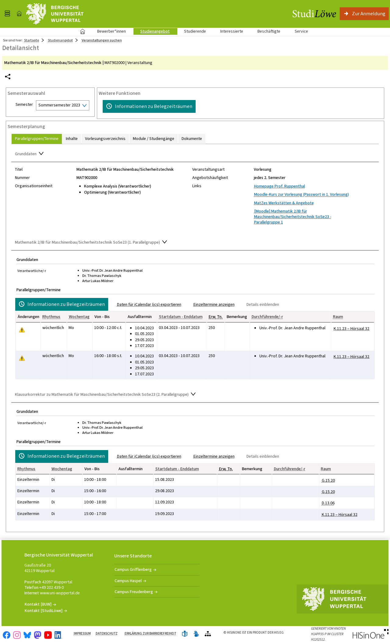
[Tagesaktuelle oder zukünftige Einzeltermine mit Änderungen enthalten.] (22, 330)
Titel (19, 169)
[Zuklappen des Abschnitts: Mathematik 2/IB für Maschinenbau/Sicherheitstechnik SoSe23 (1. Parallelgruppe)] (195, 242)
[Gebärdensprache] (196, 634)
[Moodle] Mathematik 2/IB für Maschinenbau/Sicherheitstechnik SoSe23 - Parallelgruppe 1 (293, 216)
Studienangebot (151, 31)
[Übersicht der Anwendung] (208, 634)
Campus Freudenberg (134, 592)
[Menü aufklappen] (7, 13)
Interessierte (231, 31)
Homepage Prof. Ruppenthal (279, 186)
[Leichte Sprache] (185, 634)
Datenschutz (107, 633)
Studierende (195, 31)
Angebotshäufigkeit (210, 178)
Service (298, 31)
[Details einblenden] (260, 304)
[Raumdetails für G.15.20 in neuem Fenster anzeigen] (328, 480)
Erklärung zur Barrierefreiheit (150, 633)
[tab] (37, 139)
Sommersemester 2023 (59, 105)
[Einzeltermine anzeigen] (211, 304)
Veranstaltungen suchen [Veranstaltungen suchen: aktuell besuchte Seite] (102, 40)
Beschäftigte (268, 31)
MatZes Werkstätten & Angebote (284, 203)
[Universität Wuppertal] (55, 14)
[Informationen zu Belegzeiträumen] (149, 106)
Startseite (82, 31)
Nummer (22, 178)
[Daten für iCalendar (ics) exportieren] (147, 304)
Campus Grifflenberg (133, 569)
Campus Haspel (128, 581)
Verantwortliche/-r (31, 270)
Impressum (82, 633)
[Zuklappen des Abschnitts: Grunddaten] (195, 154)
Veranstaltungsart (208, 169)
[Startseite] (19, 14)
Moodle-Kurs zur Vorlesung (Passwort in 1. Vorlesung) (301, 194)
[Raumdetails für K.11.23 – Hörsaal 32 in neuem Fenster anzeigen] (351, 328)
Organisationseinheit (33, 186)
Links (196, 186)
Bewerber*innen (108, 31)
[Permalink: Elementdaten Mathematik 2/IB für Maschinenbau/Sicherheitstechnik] (7, 76)
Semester (24, 104)
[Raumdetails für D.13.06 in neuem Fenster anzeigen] (328, 503)
